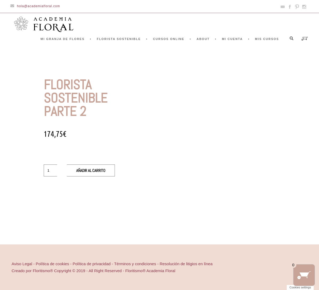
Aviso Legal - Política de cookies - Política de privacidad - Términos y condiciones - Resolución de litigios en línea (112, 263)
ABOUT (203, 39)
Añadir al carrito (90, 170)
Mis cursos (267, 39)
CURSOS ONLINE (168, 39)
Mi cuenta (232, 39)
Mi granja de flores (62, 39)
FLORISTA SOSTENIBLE (119, 39)
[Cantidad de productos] (50, 170)
